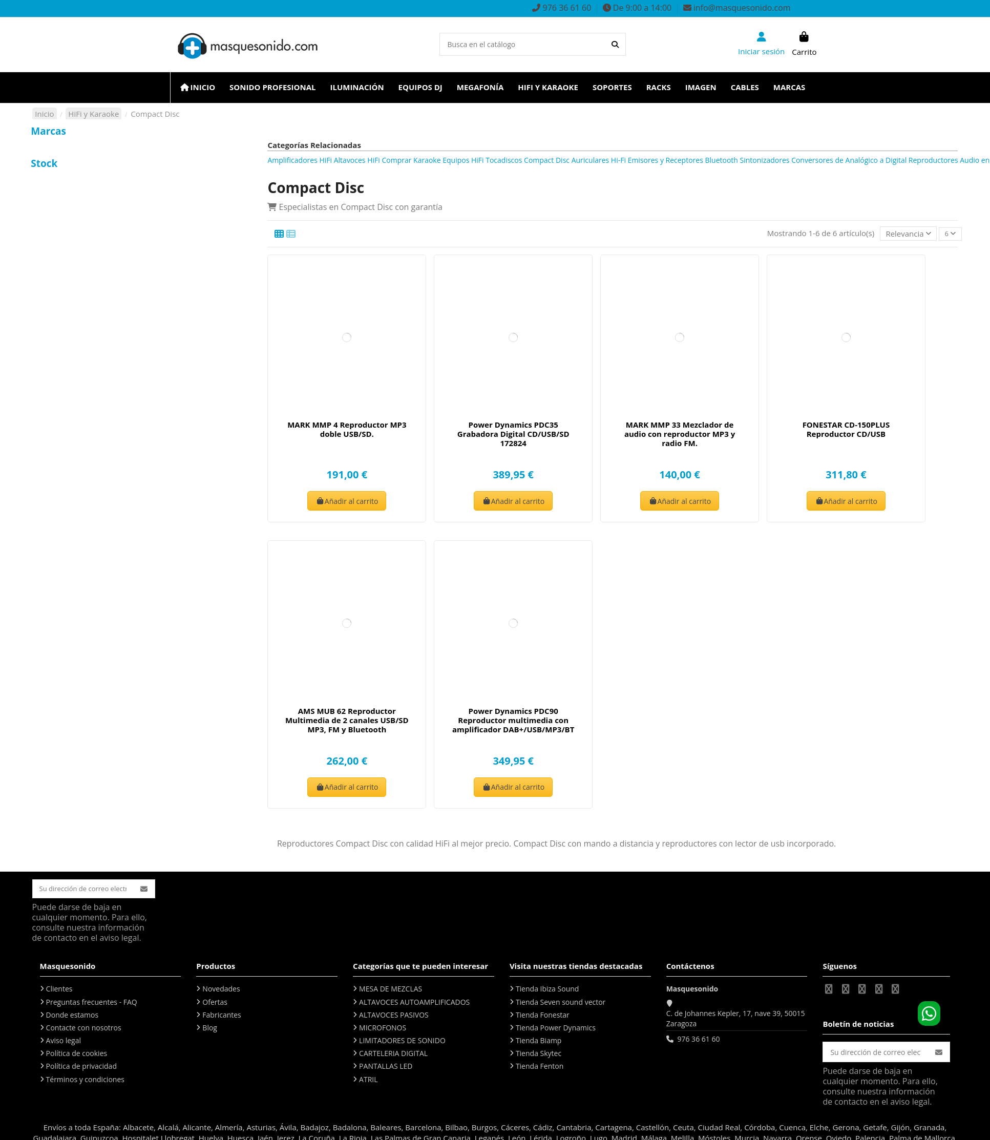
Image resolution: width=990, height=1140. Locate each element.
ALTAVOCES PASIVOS (394, 1016)
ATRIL (368, 1081)
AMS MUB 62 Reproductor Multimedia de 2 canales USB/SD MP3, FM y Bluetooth (347, 720)
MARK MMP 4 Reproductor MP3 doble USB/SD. (346, 429)
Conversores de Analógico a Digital (849, 160)
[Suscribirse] (148, 889)
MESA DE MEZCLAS (390, 990)
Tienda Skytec (538, 1055)
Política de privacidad (81, 1068)
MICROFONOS (382, 1029)
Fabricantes (221, 1016)
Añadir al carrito (346, 501)
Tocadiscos (504, 160)
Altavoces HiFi (357, 160)
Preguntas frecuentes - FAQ (91, 1003)
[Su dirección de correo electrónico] (85, 889)
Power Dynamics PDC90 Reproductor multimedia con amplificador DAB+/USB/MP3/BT (513, 720)
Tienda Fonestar (543, 1016)
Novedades (221, 990)
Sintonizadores (765, 160)
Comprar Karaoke (411, 160)
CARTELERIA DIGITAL (393, 1055)
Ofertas (214, 1003)
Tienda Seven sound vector (560, 1003)
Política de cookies (77, 1055)
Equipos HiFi (463, 160)
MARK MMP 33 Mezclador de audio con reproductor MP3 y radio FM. (679, 434)
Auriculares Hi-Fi (599, 160)
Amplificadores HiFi (299, 160)
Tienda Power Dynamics (556, 1029)
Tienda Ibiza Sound (547, 990)
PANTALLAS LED (385, 1068)
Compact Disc (547, 160)
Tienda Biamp (539, 1042)
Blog (209, 1029)
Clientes (59, 990)
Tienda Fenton (539, 1068)
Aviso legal (63, 1042)
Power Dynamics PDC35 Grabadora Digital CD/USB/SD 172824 (513, 434)
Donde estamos (72, 1016)
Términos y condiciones (85, 1081)
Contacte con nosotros (83, 1029)
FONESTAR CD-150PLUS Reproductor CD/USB (846, 429)
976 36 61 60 (698, 1040)
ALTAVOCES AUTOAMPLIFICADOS (414, 1003)
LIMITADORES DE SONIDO (402, 1042)
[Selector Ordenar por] (906, 233)
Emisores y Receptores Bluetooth (683, 160)
